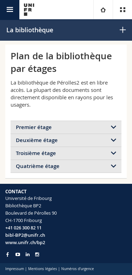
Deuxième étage (37, 140)
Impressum (14, 269)
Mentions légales (42, 269)
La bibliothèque (29, 30)
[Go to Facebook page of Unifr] (7, 254)
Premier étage (34, 127)
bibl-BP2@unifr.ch (25, 235)
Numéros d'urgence (77, 269)
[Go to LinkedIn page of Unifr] (28, 254)
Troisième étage (36, 153)
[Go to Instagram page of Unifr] (37, 254)
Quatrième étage (37, 166)
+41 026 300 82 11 (23, 227)
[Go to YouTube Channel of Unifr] (17, 254)
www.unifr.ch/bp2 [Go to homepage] (25, 242)
